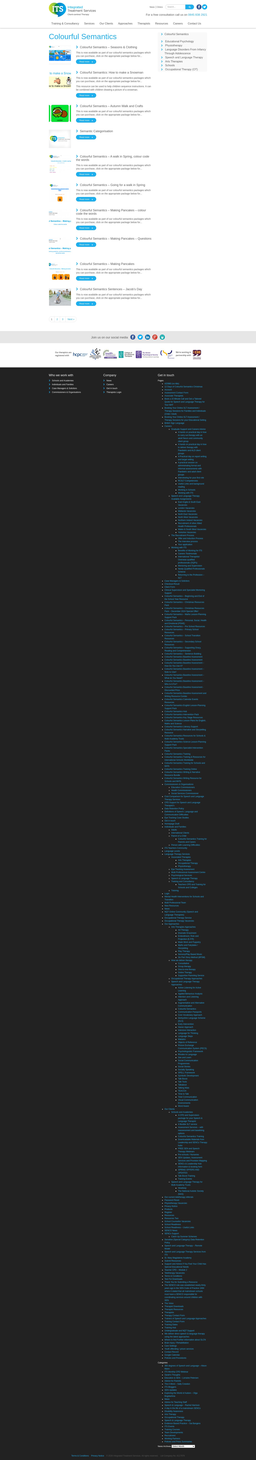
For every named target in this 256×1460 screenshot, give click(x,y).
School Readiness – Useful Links (179, 1227)
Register (168, 1212)
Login (166, 893)
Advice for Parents (172, 1381)
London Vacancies (186, 508)
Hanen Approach (185, 1027)
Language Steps (185, 1036)
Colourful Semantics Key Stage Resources (183, 717)
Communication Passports (190, 1012)
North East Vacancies (187, 514)
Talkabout (182, 1085)
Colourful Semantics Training (177, 754)
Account (168, 390)
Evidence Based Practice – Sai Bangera (182, 1423)
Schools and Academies (63, 380)
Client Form (169, 587)
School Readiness (172, 1224)
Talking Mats (183, 1088)
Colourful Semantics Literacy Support (181, 726)
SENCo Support (171, 1233)
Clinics (160, 7)
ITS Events (169, 1426)
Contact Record (171, 1352)
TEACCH (182, 1091)
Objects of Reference (187, 1042)
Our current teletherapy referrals (178, 1197)
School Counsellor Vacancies (177, 1221)
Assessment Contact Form (176, 393)
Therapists (144, 23)
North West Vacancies (188, 517)
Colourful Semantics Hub (175, 711)
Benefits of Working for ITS (190, 550)
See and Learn (184, 1057)
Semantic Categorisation (96, 131)
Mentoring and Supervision (190, 566)
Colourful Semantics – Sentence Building (182, 654)
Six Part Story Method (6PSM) (191, 957)
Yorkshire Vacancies (187, 532)
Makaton (182, 1039)
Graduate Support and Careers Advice (188, 429)
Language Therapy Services (177, 854)
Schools (170, 65)
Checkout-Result (171, 584)
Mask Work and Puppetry (189, 942)
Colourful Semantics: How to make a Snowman (111, 72)
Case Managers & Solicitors (64, 388)
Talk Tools (182, 1082)
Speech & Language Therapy (184, 878)
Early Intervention (186, 1024)
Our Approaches (171, 924)
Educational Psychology (179, 41)
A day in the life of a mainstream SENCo (182, 1408)
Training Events (185, 1179)
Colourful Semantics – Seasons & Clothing (108, 47)
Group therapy (184, 966)
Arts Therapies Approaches (183, 927)
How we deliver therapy (181, 960)
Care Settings (170, 1346)
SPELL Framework (186, 1072)
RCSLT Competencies (188, 481)
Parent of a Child (178, 836)
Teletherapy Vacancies (174, 1273)
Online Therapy (185, 972)
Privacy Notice (170, 1206)
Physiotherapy (173, 45)
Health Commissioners (181, 790)
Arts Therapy (170, 1414)
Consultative (183, 963)
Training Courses (172, 1429)
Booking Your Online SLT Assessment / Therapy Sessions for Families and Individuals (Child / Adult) (185, 411)
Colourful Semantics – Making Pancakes (107, 264)
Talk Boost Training (186, 1176)
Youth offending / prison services (179, 1349)
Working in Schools (186, 490)
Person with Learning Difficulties (185, 845)
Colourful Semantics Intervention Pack (181, 714)
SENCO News (170, 1230)
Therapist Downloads (174, 1306)
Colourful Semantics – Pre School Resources (184, 626)
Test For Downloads (173, 1279)
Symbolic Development (188, 1076)
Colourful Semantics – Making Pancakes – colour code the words (111, 212)
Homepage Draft (171, 824)
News (152, 7)
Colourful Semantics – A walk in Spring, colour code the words (112, 158)
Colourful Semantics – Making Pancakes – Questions (115, 238)
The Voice (168, 1303)
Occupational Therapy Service (178, 918)
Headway (182, 1188)
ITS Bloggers (170, 1387)
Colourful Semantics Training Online (180, 769)
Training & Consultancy (65, 23)
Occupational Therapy (188, 863)
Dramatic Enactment (187, 933)
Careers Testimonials (187, 553)
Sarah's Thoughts (172, 1375)
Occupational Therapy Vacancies (179, 921)
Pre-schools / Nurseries (188, 1154)
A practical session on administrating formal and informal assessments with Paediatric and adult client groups (190, 468)
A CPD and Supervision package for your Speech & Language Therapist (190, 1118)
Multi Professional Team (175, 902)
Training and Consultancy (182, 881)
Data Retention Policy (174, 808)
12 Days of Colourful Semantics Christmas (183, 386)
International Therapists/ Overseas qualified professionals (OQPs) (189, 559)
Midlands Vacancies (187, 511)
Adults (174, 830)
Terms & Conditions (173, 1276)
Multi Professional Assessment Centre (188, 872)
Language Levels (172, 851)
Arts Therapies (174, 61)
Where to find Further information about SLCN (185, 1340)
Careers (178, 23)
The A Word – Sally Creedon (177, 1384)
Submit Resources (172, 1261)
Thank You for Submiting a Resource (180, 1282)
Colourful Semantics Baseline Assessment (183, 657)
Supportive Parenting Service (191, 975)
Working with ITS (185, 493)
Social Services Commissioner (185, 793)
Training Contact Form (174, 1321)
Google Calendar (172, 1355)
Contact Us (194, 23)
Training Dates (171, 1324)
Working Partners (172, 1438)
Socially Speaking (186, 1069)
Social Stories (184, 1066)
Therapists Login (114, 392)
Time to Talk (183, 1094)
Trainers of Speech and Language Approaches (185, 1318)
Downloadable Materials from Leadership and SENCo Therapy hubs (192, 1142)
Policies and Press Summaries (178, 1441)
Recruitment (169, 1435)
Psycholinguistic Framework (190, 1051)
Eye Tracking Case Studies (176, 818)
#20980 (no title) (171, 383)
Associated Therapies (181, 857)
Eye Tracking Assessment (182, 869)
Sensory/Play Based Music (190, 954)
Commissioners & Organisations (66, 392)
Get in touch (112, 388)
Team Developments (173, 1432)
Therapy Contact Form (174, 1315)
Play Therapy (184, 951)
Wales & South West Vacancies (192, 529)
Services (89, 23)
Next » (71, 319)
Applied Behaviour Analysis (190, 994)
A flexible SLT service (187, 1124)
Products (168, 1209)
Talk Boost (182, 1079)
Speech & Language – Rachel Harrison (182, 1405)
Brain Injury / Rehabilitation (176, 1343)
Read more (84, 62)
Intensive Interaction (187, 1030)
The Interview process (188, 541)
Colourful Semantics (176, 34)
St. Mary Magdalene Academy (177, 1258)
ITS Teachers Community (175, 848)
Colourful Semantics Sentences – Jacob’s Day (111, 289)
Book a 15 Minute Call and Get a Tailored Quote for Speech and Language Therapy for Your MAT (184, 402)
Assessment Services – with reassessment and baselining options (191, 1130)
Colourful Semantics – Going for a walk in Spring (112, 185)
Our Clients (106, 23)
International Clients (180, 833)
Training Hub (170, 1327)
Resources (161, 23)
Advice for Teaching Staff (175, 1402)
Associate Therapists (173, 396)
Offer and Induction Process (190, 538)
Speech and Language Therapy (184, 57)
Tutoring (175, 890)
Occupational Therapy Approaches (186, 978)
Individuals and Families (63, 384)
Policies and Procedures (175, 1358)
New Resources (171, 906)
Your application (185, 544)
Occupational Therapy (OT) (181, 69)
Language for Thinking (188, 1033)
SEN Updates (170, 1390)
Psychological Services (181, 875)
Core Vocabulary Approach (190, 1015)
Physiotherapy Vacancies (175, 1203)
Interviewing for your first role (191, 478)
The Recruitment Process (182, 535)
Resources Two (171, 1218)
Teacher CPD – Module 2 (175, 1270)
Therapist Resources (173, 1309)
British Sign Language (174, 423)
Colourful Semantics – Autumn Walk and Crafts (111, 106)
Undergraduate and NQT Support (179, 1330)
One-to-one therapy (186, 969)
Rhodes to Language (187, 1054)
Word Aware (183, 1106)
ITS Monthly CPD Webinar (176, 1372)
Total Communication (187, 1097)
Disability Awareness (173, 1411)
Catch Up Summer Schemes (184, 1236)
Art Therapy (183, 930)
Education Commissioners (183, 787)
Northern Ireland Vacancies (190, 520)
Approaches (125, 23)
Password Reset (171, 1200)
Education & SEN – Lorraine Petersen (181, 1378)
